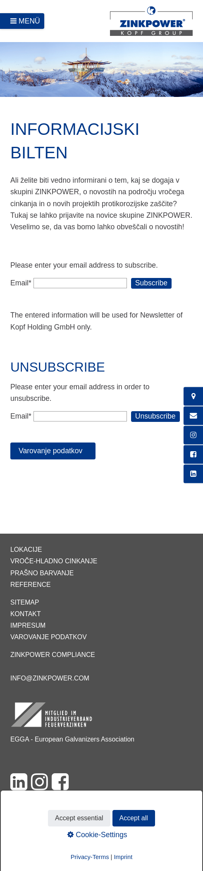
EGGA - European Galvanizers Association (72, 739)
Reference (30, 584)
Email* (20, 283)
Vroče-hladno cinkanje (53, 561)
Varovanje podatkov (48, 636)
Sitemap (24, 602)
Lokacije (26, 549)
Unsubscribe (155, 416)
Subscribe (151, 283)
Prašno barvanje (42, 573)
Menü (29, 21)
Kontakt (25, 613)
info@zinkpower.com (49, 678)
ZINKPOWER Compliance (52, 654)
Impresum (27, 625)
